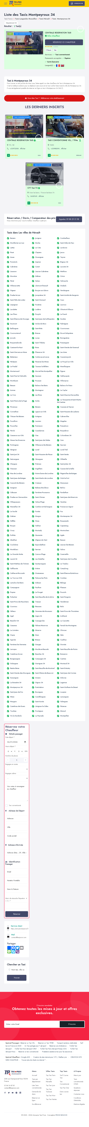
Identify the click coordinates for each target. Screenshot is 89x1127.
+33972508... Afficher (17, 148)
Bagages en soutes (11, 764)
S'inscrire (72, 1024)
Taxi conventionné (15, 805)
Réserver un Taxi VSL (28, 1043)
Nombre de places (11, 756)
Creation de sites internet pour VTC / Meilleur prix (50, 1057)
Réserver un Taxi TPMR (46, 1043)
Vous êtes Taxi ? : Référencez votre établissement (44, 98)
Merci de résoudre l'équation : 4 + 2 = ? (16, 899)
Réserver (16, 914)
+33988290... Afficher (58, 148)
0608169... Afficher (37, 196)
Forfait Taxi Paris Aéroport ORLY (26, 1049)
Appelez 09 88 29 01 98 (69, 219)
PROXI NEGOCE (61, 1115)
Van (55, 50)
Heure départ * (10, 746)
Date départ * (10, 737)
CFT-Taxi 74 (33, 188)
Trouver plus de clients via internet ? (33, 1060)
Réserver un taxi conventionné (28, 1052)
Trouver (17, 978)
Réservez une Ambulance (57, 1046)
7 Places (48, 50)
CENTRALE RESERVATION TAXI (21, 140)
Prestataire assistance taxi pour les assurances (57, 1052)
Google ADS (25, 1057)
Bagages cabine (10, 773)
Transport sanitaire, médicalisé (67, 1043)
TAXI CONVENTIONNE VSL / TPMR (64, 140)
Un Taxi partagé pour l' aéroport (35, 1046)
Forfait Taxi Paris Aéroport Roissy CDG (53, 1049)
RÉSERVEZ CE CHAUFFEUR (64, 42)
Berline (78, 155)
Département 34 (11, 23)
